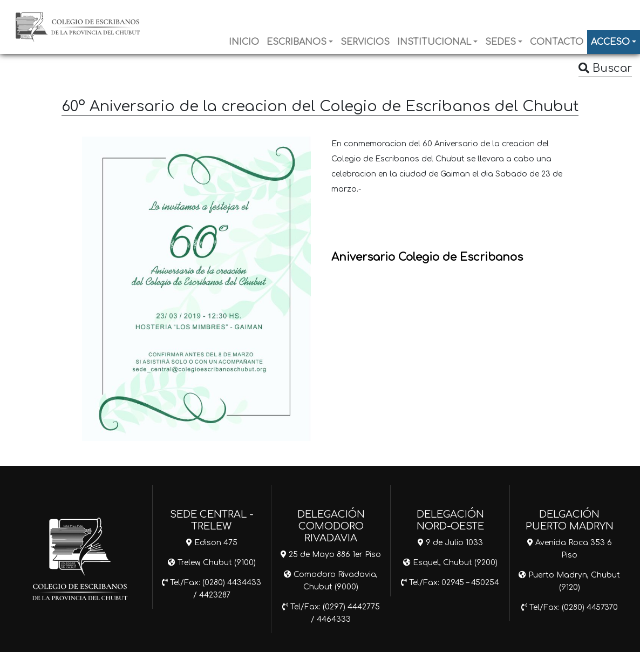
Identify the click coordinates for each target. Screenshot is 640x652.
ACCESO (610, 42)
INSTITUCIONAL (434, 42)
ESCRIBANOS (296, 42)
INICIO (244, 42)
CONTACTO (556, 42)
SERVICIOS (365, 42)
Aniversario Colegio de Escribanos (427, 257)
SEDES (500, 42)
